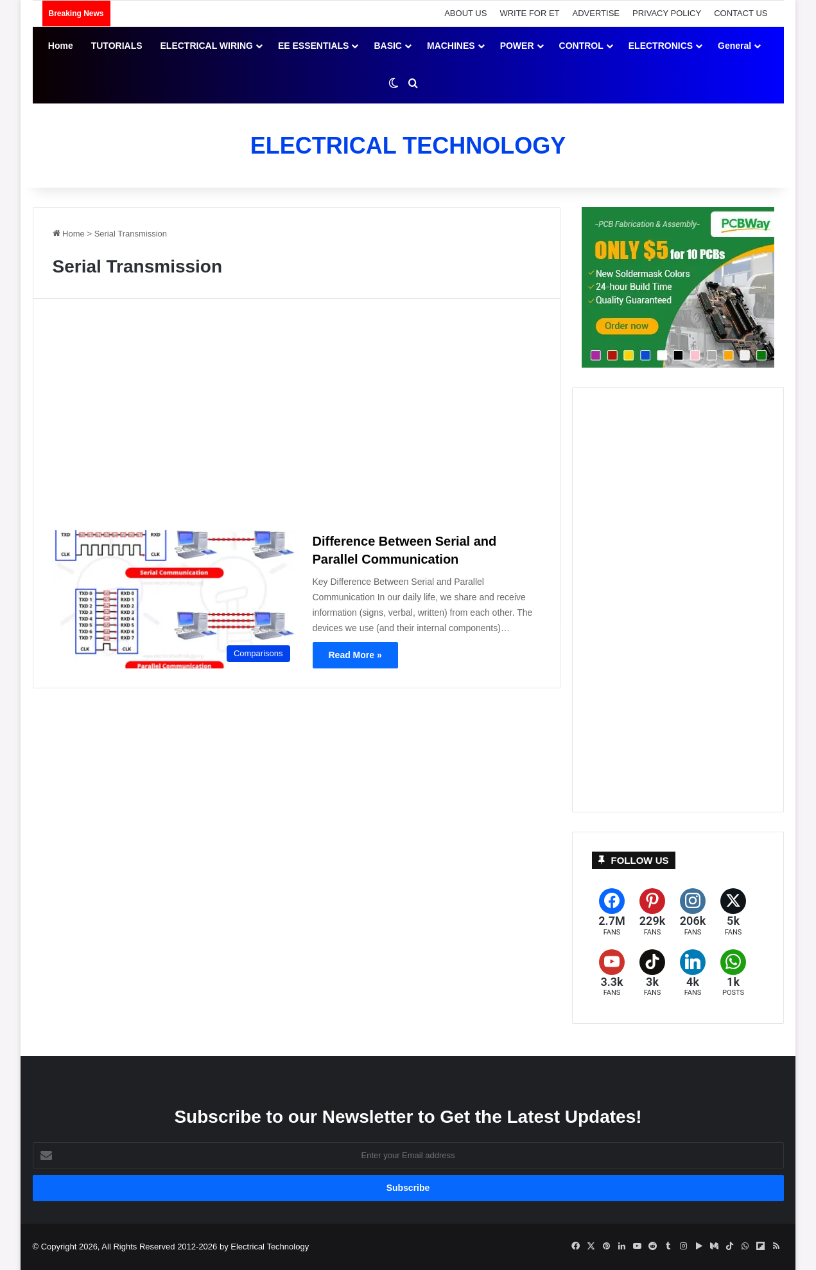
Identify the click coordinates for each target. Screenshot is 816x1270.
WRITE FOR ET (529, 13)
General (734, 45)
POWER (517, 45)
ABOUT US (465, 13)
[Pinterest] (652, 912)
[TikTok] (652, 973)
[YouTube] (612, 973)
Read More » (355, 655)
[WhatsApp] (733, 973)
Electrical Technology (269, 1246)
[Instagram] (693, 912)
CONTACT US (740, 13)
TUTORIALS (117, 45)
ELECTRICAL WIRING (207, 45)
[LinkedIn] (693, 973)
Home (60, 45)
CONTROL (581, 45)
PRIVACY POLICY (666, 13)
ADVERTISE (596, 13)
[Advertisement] (297, 420)
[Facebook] (612, 912)
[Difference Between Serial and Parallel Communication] (175, 599)
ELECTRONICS (661, 45)
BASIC (388, 45)
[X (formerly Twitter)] (733, 912)
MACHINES (451, 45)
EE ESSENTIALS (313, 45)
